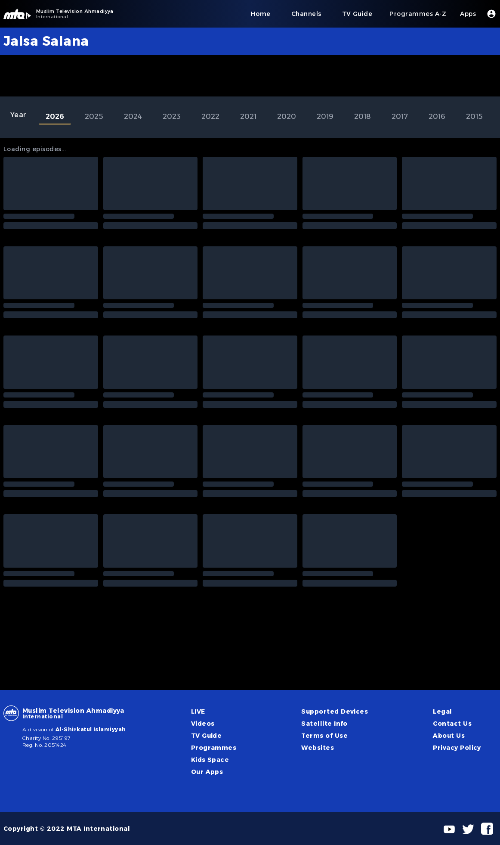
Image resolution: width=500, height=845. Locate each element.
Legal (442, 711)
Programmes (214, 748)
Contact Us (452, 723)
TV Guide (206, 735)
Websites (317, 748)
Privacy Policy (457, 748)
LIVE (198, 711)
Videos (203, 723)
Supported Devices (334, 711)
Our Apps (207, 772)
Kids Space (210, 760)
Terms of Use (324, 735)
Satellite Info (324, 723)
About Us (449, 735)
